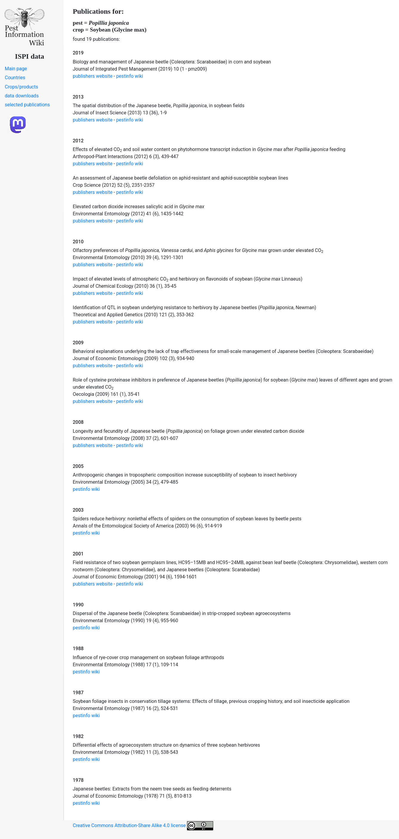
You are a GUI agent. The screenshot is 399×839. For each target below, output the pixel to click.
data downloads (22, 96)
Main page (16, 68)
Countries (15, 77)
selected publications (27, 105)
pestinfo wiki (129, 76)
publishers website (92, 76)
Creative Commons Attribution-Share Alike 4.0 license (143, 825)
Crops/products (21, 87)
